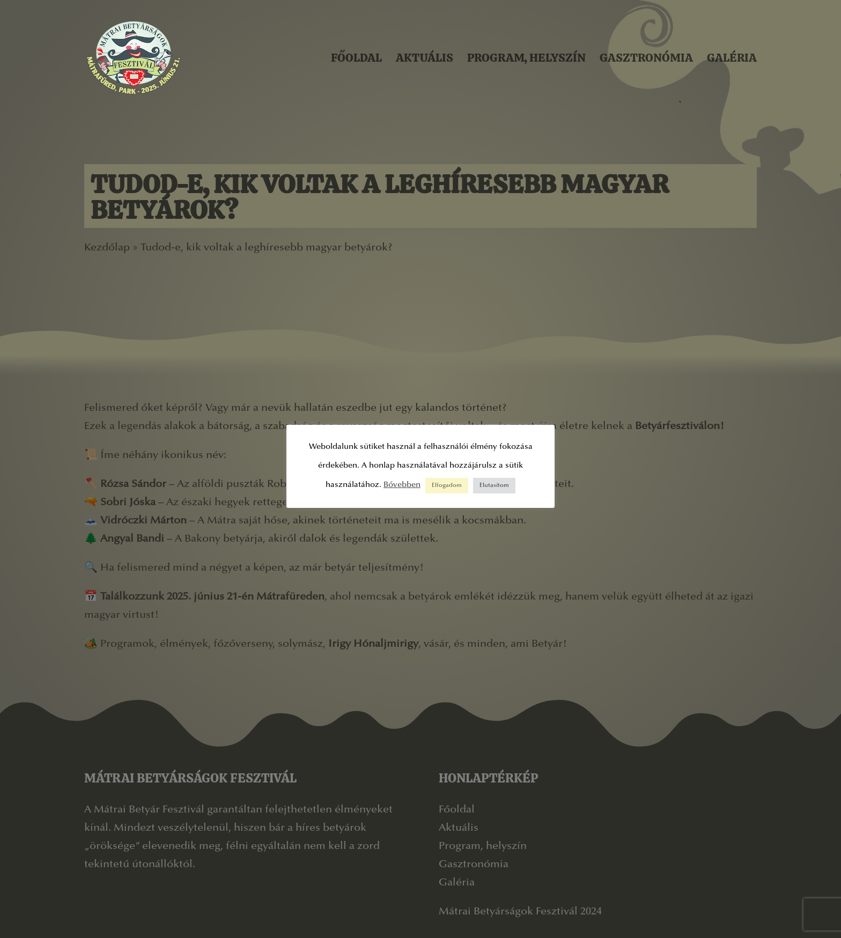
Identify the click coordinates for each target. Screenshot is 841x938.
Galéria (732, 58)
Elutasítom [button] (494, 486)
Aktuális (424, 58)
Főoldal (356, 58)
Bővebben (401, 485)
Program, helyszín (526, 58)
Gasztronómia (646, 58)
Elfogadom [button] (447, 486)
